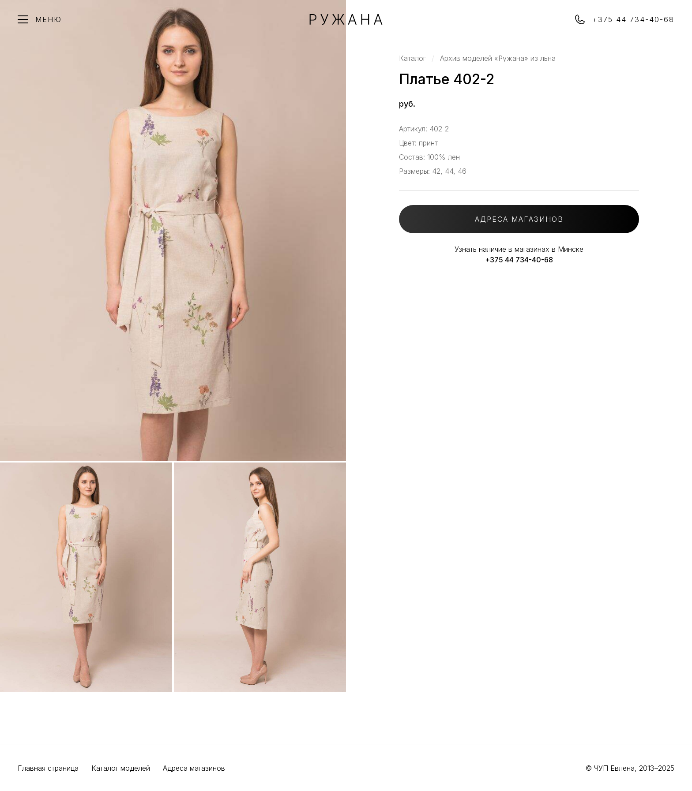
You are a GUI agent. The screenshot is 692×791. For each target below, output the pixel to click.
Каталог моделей (120, 768)
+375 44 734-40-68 (519, 259)
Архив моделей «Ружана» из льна (498, 58)
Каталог (412, 58)
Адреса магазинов (194, 768)
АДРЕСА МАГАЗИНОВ (519, 219)
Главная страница (48, 768)
